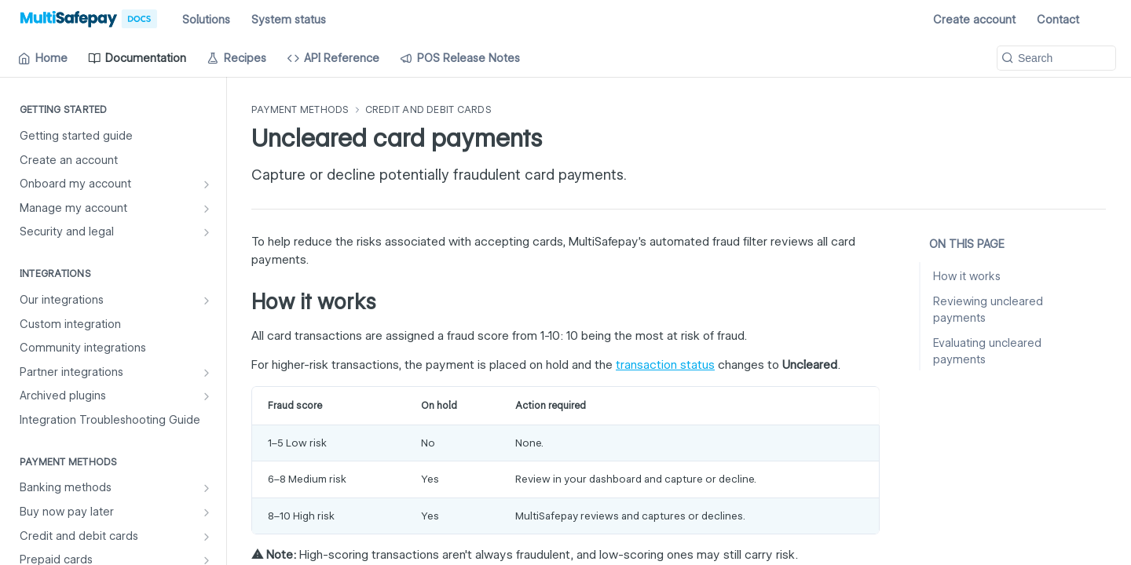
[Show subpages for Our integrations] (206, 300)
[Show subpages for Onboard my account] (206, 184)
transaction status (665, 365)
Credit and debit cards (428, 109)
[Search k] (1056, 58)
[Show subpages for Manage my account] (206, 208)
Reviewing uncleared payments (988, 309)
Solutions (206, 19)
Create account (974, 19)
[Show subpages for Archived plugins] (206, 396)
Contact (1058, 19)
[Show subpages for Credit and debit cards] (206, 536)
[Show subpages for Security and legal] (206, 232)
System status (288, 19)
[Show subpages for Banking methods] (206, 488)
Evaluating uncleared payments (987, 351)
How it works (967, 276)
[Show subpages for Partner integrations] (206, 372)
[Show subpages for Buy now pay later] (206, 512)
